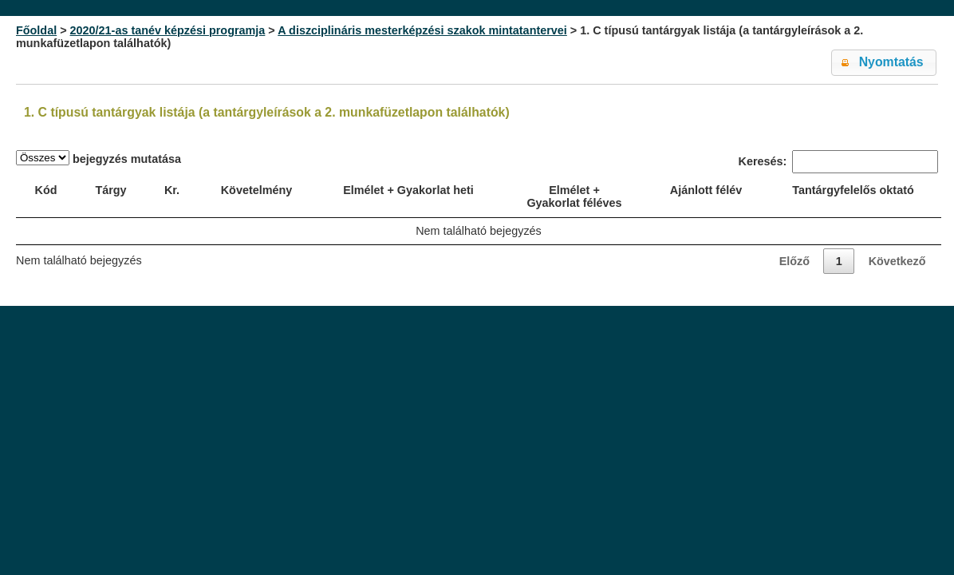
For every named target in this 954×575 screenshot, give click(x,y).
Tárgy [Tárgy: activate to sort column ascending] (110, 190)
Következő (897, 261)
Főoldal (36, 30)
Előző (794, 261)
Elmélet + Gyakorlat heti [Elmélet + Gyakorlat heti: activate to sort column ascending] (408, 190)
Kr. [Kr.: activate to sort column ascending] (171, 190)
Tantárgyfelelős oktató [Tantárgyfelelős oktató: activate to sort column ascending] (852, 190)
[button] (883, 63)
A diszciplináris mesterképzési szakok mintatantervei (422, 30)
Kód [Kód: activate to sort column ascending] (46, 190)
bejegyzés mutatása (98, 157)
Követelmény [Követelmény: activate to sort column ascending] (257, 190)
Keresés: (838, 161)
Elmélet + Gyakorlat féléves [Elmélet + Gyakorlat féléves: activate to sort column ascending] (573, 196)
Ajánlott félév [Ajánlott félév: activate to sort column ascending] (706, 190)
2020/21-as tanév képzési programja (168, 30)
